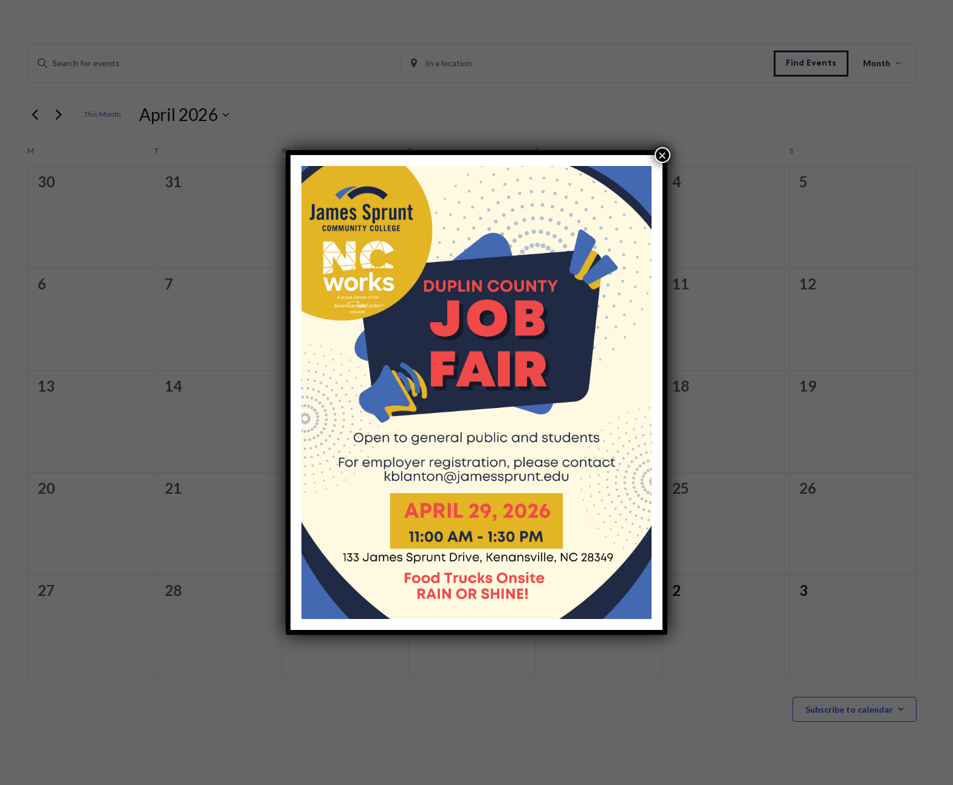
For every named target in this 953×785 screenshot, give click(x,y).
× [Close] (662, 155)
